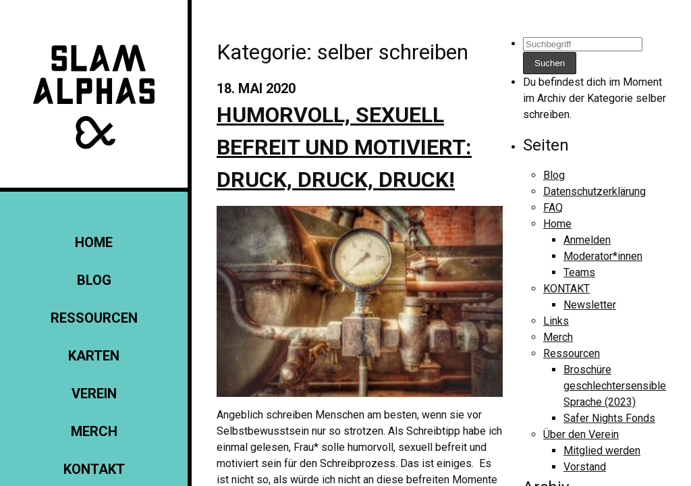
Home (94, 242)
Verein (94, 393)
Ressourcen (94, 318)
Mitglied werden (601, 450)
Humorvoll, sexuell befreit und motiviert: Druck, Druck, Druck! (344, 147)
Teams (579, 272)
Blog (94, 280)
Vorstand (584, 466)
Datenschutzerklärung (594, 191)
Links (556, 321)
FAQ (553, 207)
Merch (94, 431)
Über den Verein (581, 434)
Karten (93, 356)
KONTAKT (94, 469)
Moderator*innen (602, 256)
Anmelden (587, 240)
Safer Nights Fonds (609, 418)
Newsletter (589, 304)
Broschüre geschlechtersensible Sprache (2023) (614, 385)
